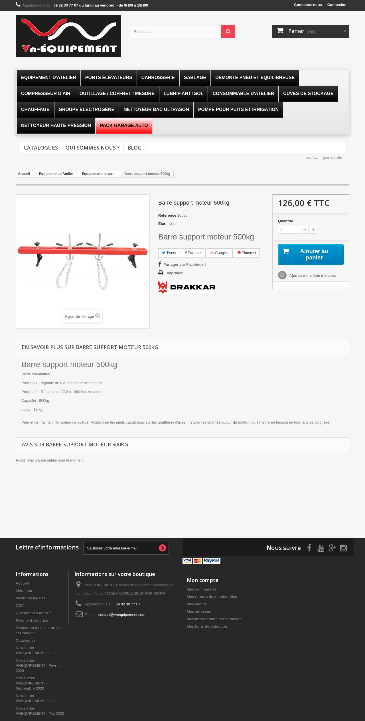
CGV (20, 605)
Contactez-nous (308, 5)
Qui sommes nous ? (93, 147)
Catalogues (41, 147)
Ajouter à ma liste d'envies (312, 275)
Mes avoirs (196, 604)
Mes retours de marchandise (212, 597)
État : (163, 223)
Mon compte (202, 580)
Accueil (22, 583)
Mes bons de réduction (207, 626)
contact (313, 157)
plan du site (332, 157)
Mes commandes (202, 589)
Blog (134, 147)
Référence (167, 215)
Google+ (219, 253)
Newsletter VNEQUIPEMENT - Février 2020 (38, 665)
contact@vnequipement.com (121, 615)
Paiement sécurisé (32, 620)
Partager (193, 253)
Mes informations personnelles (214, 619)
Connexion (336, 5)
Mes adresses (199, 611)
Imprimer (175, 273)
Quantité (285, 221)
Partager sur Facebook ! (184, 264)
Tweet (169, 253)
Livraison (24, 591)
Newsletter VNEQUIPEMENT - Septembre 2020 (32, 683)
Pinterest (247, 253)
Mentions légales (31, 598)
